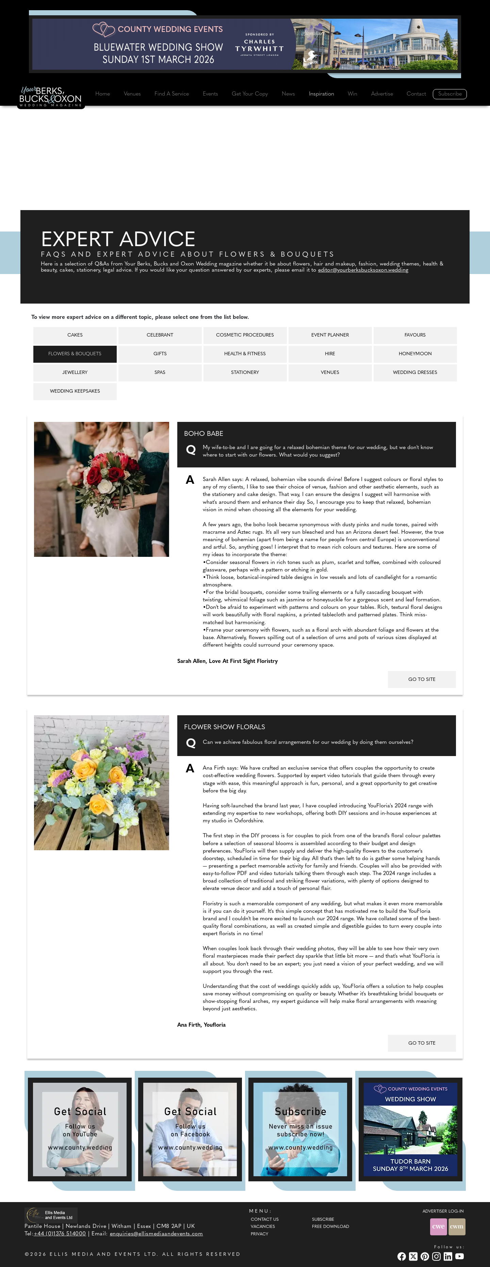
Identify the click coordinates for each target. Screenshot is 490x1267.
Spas (159, 372)
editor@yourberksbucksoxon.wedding (363, 270)
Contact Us (265, 1220)
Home (102, 94)
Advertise (382, 94)
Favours (415, 335)
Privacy (259, 1234)
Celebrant (160, 335)
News (288, 94)
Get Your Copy (250, 94)
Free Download (330, 1227)
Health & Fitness (245, 354)
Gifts (160, 354)
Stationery (245, 372)
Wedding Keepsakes (75, 391)
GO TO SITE (422, 679)
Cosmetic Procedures (245, 335)
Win (352, 94)
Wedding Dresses (415, 372)
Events (210, 94)
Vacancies (263, 1227)
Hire (330, 354)
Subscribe (450, 94)
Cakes (75, 335)
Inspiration (321, 94)
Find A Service (171, 94)
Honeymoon (415, 354)
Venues (132, 94)
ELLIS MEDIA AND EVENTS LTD (103, 1254)
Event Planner (330, 335)
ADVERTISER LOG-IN (443, 1212)
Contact (416, 94)
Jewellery (74, 372)
